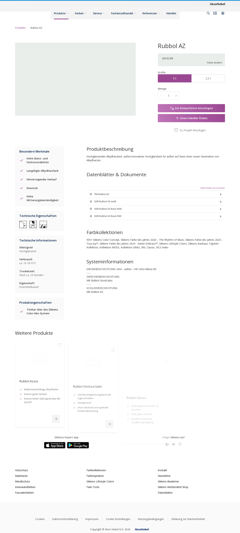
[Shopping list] (215, 13)
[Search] (208, 13)
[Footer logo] (120, 509)
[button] (223, 13)
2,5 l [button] (208, 78)
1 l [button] (174, 78)
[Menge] (168, 96)
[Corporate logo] (217, 4)
